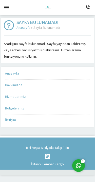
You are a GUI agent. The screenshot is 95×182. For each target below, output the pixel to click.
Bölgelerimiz (14, 108)
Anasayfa (23, 27)
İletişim (10, 120)
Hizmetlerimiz (15, 96)
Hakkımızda (13, 85)
